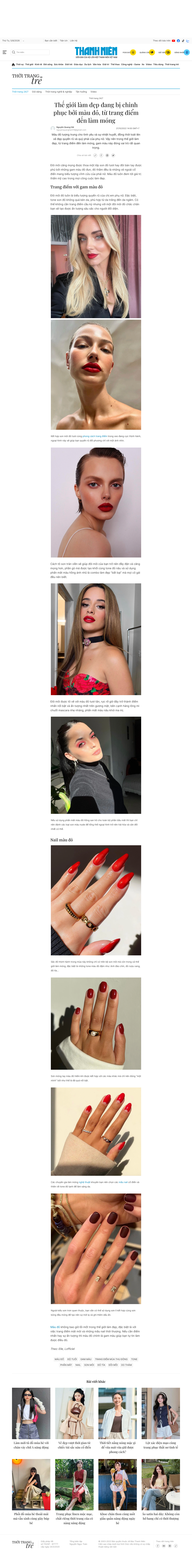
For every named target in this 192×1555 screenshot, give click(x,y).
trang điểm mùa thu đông (111, 1359)
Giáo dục (78, 64)
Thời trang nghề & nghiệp (58, 91)
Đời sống (48, 64)
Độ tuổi (72, 1359)
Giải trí (105, 64)
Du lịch (87, 64)
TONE (134, 1359)
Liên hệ (73, 40)
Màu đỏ (55, 1327)
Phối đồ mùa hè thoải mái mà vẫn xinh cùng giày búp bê (31, 1518)
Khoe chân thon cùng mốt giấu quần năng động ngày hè (117, 1518)
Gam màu (85, 1359)
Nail (78, 1365)
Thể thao (115, 64)
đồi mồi (113, 1365)
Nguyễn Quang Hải (65, 127)
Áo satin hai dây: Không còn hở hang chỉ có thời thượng (160, 1516)
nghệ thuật (84, 1182)
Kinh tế (38, 64)
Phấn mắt (66, 1365)
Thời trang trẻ (172, 64)
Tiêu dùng (158, 64)
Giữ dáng (37, 91)
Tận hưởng (81, 91)
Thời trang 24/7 (20, 91)
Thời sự (20, 64)
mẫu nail (123, 1182)
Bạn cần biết (51, 40)
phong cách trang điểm (95, 436)
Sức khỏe (58, 64)
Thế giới (29, 64)
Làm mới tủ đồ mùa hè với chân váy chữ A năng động (31, 1445)
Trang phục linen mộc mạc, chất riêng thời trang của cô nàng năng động (74, 1518)
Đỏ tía (101, 1365)
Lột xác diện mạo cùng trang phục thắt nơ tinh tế (161, 1445)
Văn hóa (97, 64)
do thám (126, 1365)
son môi (89, 1365)
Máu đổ (59, 1359)
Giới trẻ (68, 64)
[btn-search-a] (13, 52)
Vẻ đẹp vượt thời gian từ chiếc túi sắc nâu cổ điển (74, 1445)
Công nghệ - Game (130, 64)
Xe (143, 64)
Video (149, 64)
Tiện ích (64, 40)
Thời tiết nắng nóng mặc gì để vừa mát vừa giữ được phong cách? (118, 1447)
